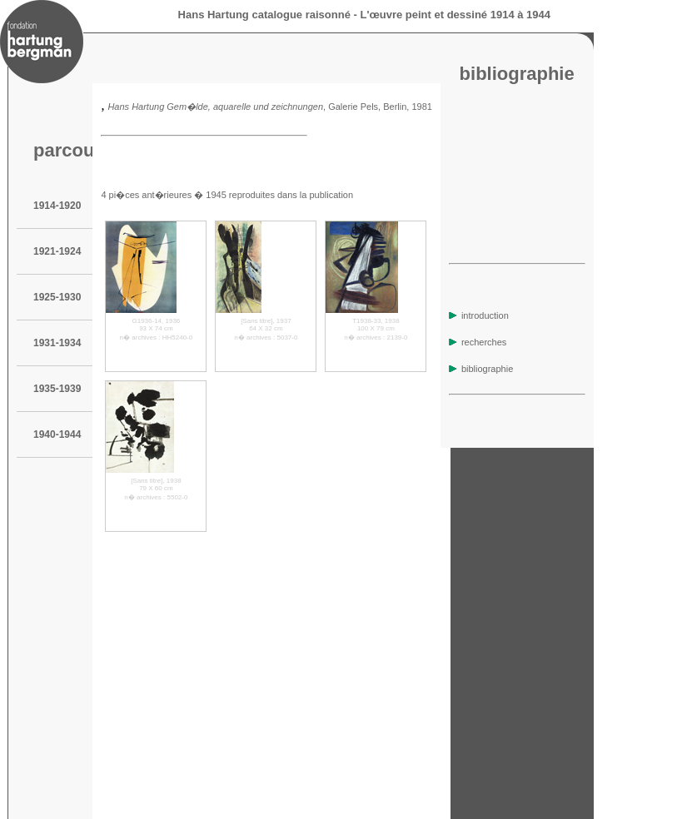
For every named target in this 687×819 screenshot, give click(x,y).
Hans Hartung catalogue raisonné (264, 14)
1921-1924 (57, 251)
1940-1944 (57, 434)
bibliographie (481, 369)
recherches (477, 342)
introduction (479, 315)
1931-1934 (57, 343)
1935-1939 (57, 389)
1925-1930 (57, 297)
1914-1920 (57, 205)
